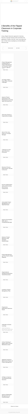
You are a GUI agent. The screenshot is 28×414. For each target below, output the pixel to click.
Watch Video (5, 69)
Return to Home (14, 406)
